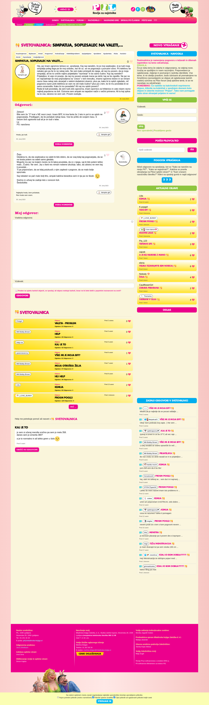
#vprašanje (27, 57)
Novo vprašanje (166, 45)
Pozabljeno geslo (162, 130)
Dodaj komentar (63, 144)
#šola (116, 54)
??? (155, 20)
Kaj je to (167, 431)
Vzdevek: (141, 107)
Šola (143, 277)
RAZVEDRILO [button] (93, 20)
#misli (40, 54)
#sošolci (123, 54)
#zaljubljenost (38, 57)
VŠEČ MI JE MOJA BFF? (161, 408)
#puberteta (107, 54)
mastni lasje (147, 233)
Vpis (141, 127)
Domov (55, 20)
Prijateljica (167, 453)
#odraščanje (59, 54)
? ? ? (167, 180)
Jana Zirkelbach (22, 648)
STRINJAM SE (104, 701)
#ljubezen (32, 54)
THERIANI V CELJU (149, 299)
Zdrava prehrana (150, 288)
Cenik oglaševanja (90, 654)
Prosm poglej (148, 221)
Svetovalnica (68, 20)
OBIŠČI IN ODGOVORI (27, 449)
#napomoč (49, 54)
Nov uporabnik (144, 130)
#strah (18, 57)
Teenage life (147, 244)
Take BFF (145, 210)
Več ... (73, 407)
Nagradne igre (111, 20)
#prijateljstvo (86, 54)
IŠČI (192, 150)
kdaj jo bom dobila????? (174, 555)
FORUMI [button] (80, 20)
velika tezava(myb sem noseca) (157, 266)
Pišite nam (147, 20)
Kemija (144, 199)
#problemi (97, 54)
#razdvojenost (21, 54)
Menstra (155, 533)
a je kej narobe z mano (153, 255)
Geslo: (140, 115)
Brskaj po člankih (130, 20)
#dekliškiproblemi (73, 54)
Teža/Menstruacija (162, 544)
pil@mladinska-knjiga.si (32, 641)
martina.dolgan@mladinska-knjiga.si (97, 650)
